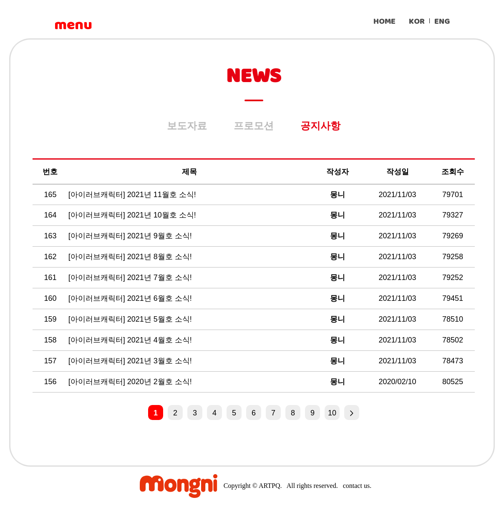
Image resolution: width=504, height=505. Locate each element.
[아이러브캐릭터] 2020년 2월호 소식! (131, 382)
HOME (384, 21)
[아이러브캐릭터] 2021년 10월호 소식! (133, 215)
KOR (417, 21)
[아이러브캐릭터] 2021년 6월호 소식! (131, 298)
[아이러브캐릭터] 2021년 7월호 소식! (131, 277)
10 (332, 413)
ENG (442, 21)
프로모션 (254, 125)
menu (73, 25)
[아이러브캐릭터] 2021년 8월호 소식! (131, 256)
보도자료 (187, 125)
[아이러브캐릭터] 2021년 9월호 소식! (131, 236)
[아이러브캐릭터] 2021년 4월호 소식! (131, 340)
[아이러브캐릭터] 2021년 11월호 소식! (133, 194)
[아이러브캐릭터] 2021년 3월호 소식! (131, 361)
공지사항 (320, 125)
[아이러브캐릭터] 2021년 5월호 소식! (131, 319)
